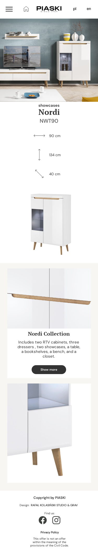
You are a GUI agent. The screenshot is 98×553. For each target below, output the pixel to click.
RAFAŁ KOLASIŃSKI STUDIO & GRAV (54, 505)
